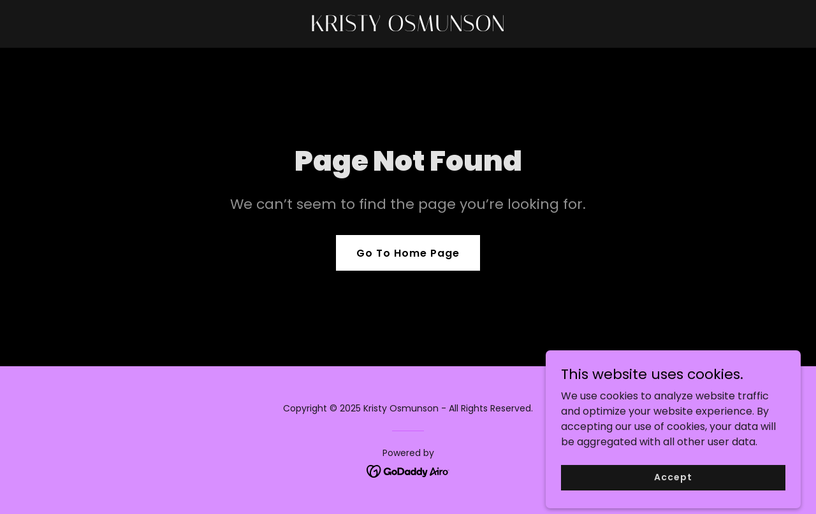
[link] (408, 27)
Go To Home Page (408, 253)
